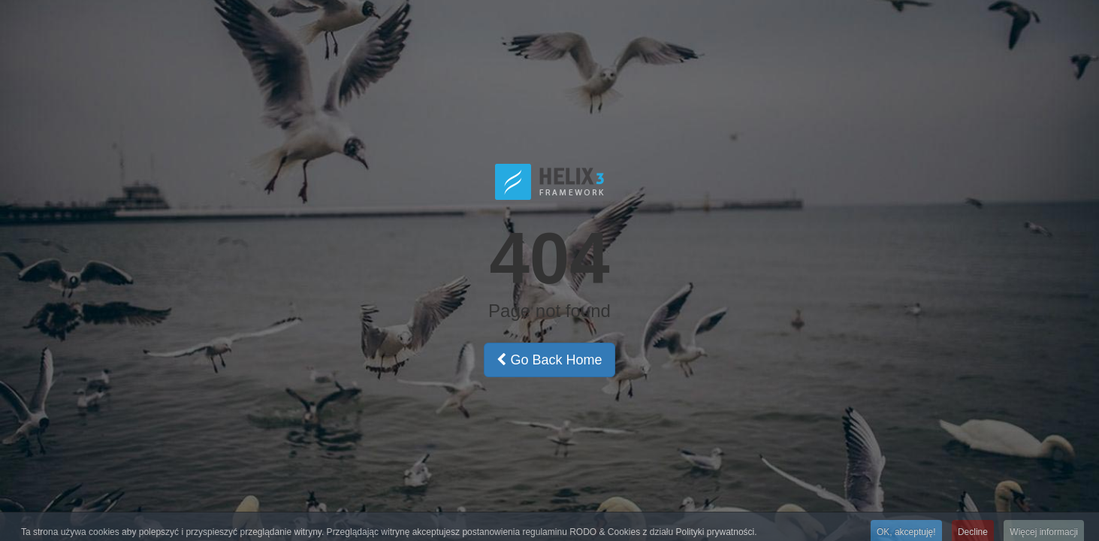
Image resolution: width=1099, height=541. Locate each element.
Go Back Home (549, 359)
